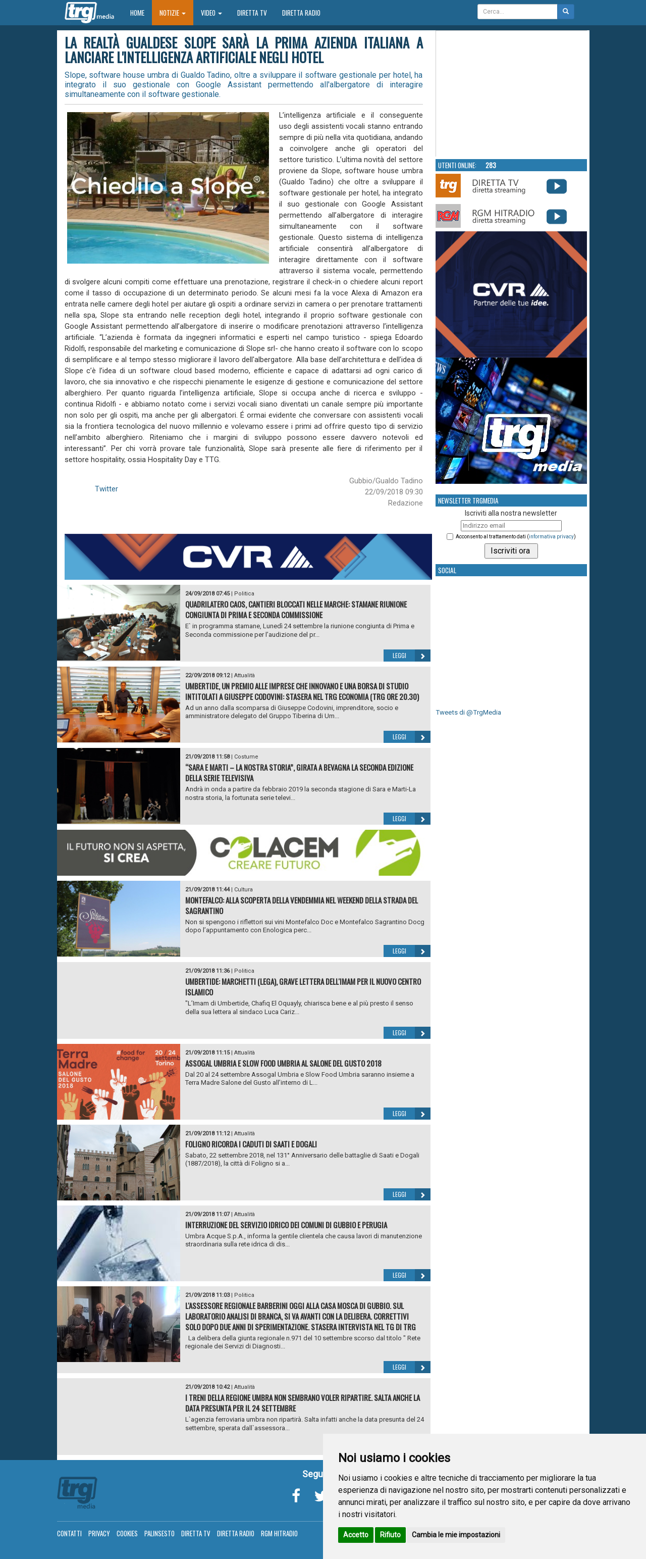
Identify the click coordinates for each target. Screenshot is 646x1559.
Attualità (244, 675)
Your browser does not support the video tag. (511, 94)
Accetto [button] (355, 1535)
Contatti (69, 1533)
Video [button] (211, 13)
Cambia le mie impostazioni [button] (456, 1535)
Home (141, 12)
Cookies (127, 1533)
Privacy (99, 1533)
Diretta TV (252, 13)
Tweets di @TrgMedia (468, 712)
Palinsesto (159, 1533)
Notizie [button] (172, 13)
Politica (244, 593)
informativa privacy (551, 536)
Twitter (106, 488)
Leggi (411, 655)
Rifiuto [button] (390, 1535)
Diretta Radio (301, 13)
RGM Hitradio (279, 1533)
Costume (246, 756)
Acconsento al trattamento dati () (516, 536)
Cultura (243, 889)
